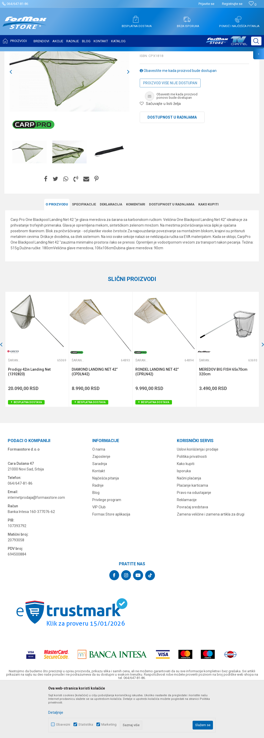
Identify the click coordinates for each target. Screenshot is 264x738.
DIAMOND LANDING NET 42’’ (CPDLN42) (94, 422)
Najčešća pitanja (105, 529)
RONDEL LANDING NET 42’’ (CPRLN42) (156, 422)
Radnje (98, 536)
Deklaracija (111, 255)
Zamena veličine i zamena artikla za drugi (210, 565)
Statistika (85, 724)
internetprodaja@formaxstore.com (36, 548)
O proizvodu (57, 255)
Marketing (109, 724)
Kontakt (98, 521)
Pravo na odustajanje (194, 543)
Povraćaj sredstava (192, 557)
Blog (96, 543)
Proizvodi (34, 54)
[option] (30, 203)
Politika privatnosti (192, 507)
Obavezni (63, 724)
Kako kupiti (208, 255)
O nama (98, 500)
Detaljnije (55, 712)
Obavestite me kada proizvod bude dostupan (178, 122)
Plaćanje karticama (192, 536)
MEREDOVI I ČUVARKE (61, 54)
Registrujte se (232, 4)
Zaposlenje (101, 507)
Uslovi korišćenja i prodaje (197, 500)
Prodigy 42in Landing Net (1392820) (29, 422)
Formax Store (14, 54)
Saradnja (99, 514)
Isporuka (184, 521)
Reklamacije (187, 550)
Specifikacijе (84, 255)
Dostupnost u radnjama (172, 168)
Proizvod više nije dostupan (170, 134)
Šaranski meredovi (93, 54)
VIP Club (99, 557)
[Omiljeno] (252, 4)
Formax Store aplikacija (111, 565)
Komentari (135, 255)
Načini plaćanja (189, 529)
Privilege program (106, 550)
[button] (256, 41)
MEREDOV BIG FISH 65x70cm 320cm (222, 422)
